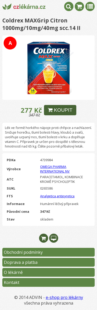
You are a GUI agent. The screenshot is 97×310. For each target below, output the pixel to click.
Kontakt (11, 282)
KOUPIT (60, 110)
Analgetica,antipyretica (57, 196)
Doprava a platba (21, 262)
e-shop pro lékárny (64, 297)
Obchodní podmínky (23, 252)
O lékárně (13, 272)
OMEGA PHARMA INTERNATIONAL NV (55, 169)
